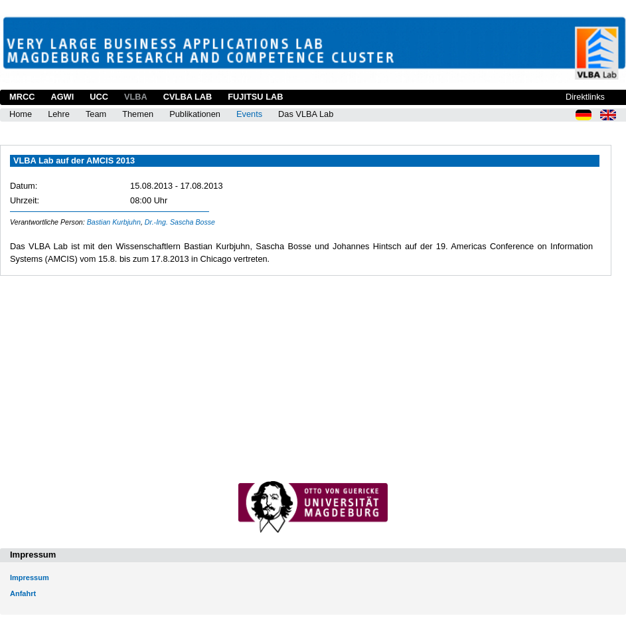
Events (249, 114)
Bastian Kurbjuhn (114, 222)
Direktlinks (585, 97)
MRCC (22, 97)
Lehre (59, 114)
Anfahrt (23, 593)
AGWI (62, 97)
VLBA (135, 97)
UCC (99, 97)
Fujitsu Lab (255, 97)
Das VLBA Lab (305, 114)
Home (20, 114)
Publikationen (194, 114)
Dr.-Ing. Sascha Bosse (180, 222)
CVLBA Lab (187, 97)
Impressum (29, 577)
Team (96, 114)
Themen (137, 114)
